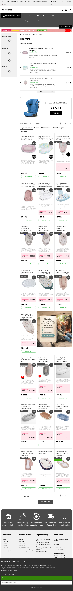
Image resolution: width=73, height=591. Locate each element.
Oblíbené (22, 541)
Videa (29, 1)
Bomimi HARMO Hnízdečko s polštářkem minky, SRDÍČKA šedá (62, 228)
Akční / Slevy (65, 27)
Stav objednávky (36, 1)
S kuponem (60, 164)
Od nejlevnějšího (58, 128)
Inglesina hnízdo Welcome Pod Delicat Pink (28, 358)
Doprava (13, 1)
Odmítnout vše (36, 587)
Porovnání (22, 543)
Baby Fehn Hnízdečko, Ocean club (45, 451)
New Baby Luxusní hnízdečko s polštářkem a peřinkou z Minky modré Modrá (63, 185)
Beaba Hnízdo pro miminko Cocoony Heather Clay (62, 452)
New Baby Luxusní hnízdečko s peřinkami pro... (43, 64)
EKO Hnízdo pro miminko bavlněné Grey (27, 271)
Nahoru (25, 494)
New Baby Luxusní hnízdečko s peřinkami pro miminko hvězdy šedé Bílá (46, 185)
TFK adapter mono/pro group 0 (43, 543)
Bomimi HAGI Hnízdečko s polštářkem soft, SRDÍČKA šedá (44, 228)
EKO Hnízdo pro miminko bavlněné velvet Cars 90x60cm (45, 271)
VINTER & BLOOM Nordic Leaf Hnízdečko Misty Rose (28, 452)
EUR (4, 4)
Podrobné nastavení (9, 583)
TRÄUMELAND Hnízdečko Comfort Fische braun (45, 405)
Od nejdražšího (46, 128)
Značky (8, 1)
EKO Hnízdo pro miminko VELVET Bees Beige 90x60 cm (28, 315)
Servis (18, 1)
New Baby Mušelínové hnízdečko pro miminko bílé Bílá (63, 358)
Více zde (56, 113)
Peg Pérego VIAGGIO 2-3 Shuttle (43, 546)
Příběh (39, 16)
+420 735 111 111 (58, 544)
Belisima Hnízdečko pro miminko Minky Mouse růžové (42, 79)
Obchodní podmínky (9, 547)
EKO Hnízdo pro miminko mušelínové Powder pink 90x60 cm (63, 271)
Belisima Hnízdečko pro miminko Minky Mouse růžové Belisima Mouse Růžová (63, 138)
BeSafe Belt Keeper (41, 550)
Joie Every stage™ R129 (42, 541)
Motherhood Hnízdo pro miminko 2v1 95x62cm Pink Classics (28, 138)
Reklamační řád (7, 549)
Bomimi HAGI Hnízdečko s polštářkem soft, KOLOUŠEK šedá (26, 228)
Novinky (36, 128)
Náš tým (53, 16)
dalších (46, 500)
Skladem (24, 131)
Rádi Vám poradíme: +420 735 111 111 (61, 3)
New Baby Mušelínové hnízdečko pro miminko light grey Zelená (28, 406)
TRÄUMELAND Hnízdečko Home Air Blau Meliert (62, 405)
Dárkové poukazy (30, 16)
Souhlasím (6, 578)
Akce (3, 1)
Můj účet (21, 539)
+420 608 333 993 (59, 547)
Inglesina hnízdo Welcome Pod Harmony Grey (44, 358)
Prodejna (23, 1)
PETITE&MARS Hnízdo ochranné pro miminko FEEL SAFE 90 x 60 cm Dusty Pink (28, 185)
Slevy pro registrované (32, 21)
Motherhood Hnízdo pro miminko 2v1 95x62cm (41, 49)
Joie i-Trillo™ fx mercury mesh (43, 538)
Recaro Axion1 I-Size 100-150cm (56, 103)
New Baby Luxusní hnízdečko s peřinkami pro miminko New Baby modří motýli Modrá (46, 139)
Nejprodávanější (26, 128)
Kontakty (44, 1)
